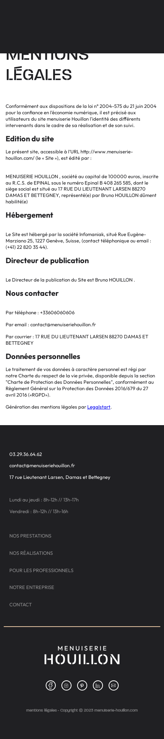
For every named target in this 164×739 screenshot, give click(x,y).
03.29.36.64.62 (25, 454)
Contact (20, 604)
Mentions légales (41, 710)
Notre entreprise (31, 587)
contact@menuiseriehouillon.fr (42, 465)
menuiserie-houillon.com (116, 710)
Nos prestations (30, 536)
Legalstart (98, 407)
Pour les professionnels (41, 570)
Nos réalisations (31, 553)
